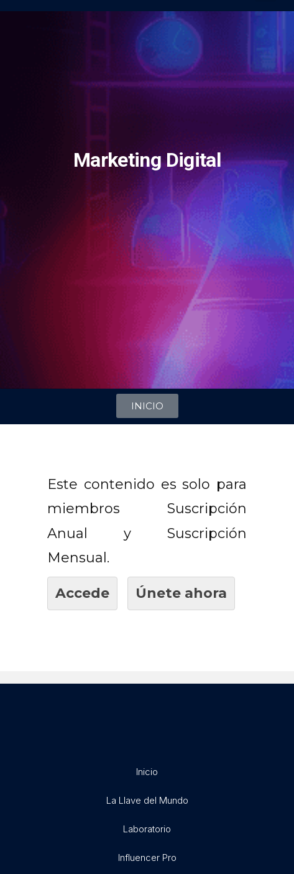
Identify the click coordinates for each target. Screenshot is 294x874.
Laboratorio (147, 829)
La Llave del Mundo (147, 800)
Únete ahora (181, 593)
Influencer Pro (147, 857)
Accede (82, 593)
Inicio (147, 772)
